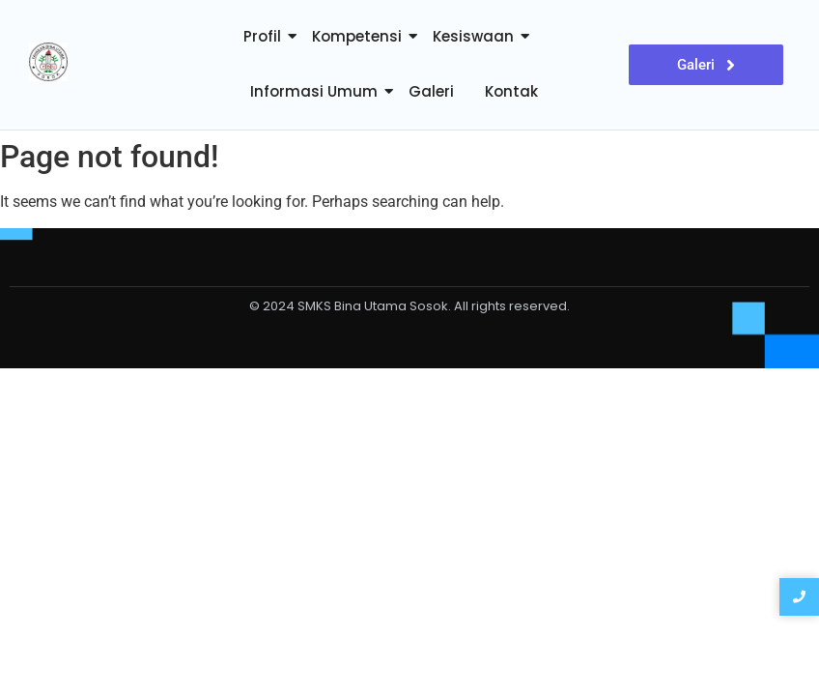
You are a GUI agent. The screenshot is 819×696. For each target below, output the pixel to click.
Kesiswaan (473, 36)
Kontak (511, 91)
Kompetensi (357, 36)
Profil (262, 36)
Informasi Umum (314, 91)
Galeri (431, 91)
